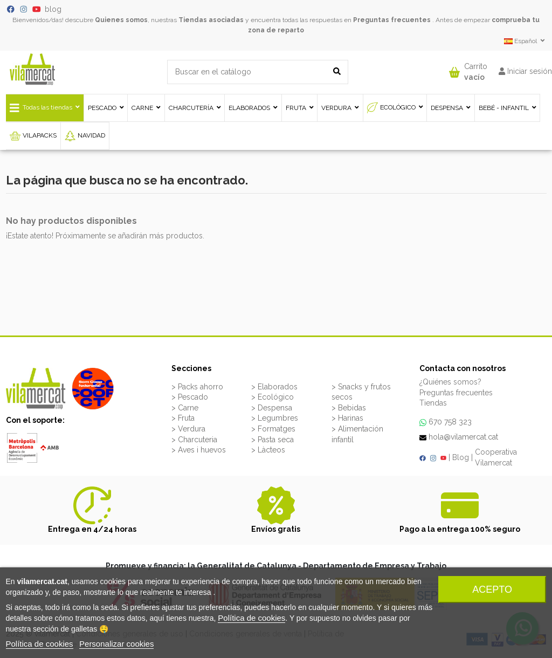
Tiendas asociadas (211, 20)
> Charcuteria (194, 439)
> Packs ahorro (197, 386)
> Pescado (189, 397)
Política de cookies (251, 617)
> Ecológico (272, 397)
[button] (468, 69)
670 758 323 (450, 421)
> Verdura (188, 428)
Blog (460, 457)
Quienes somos (121, 20)
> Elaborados (274, 386)
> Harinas (347, 418)
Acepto (492, 589)
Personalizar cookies (116, 643)
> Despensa (271, 407)
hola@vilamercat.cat (463, 437)
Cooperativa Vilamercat (496, 457)
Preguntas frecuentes (392, 20)
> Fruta (183, 418)
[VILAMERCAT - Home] (32, 68)
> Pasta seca (272, 439)
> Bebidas (349, 407)
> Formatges (273, 428)
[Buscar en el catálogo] (337, 72)
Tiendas (433, 403)
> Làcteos (268, 449)
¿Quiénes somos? (450, 382)
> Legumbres (274, 418)
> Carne (184, 407)
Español (525, 41)
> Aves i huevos (198, 449)
